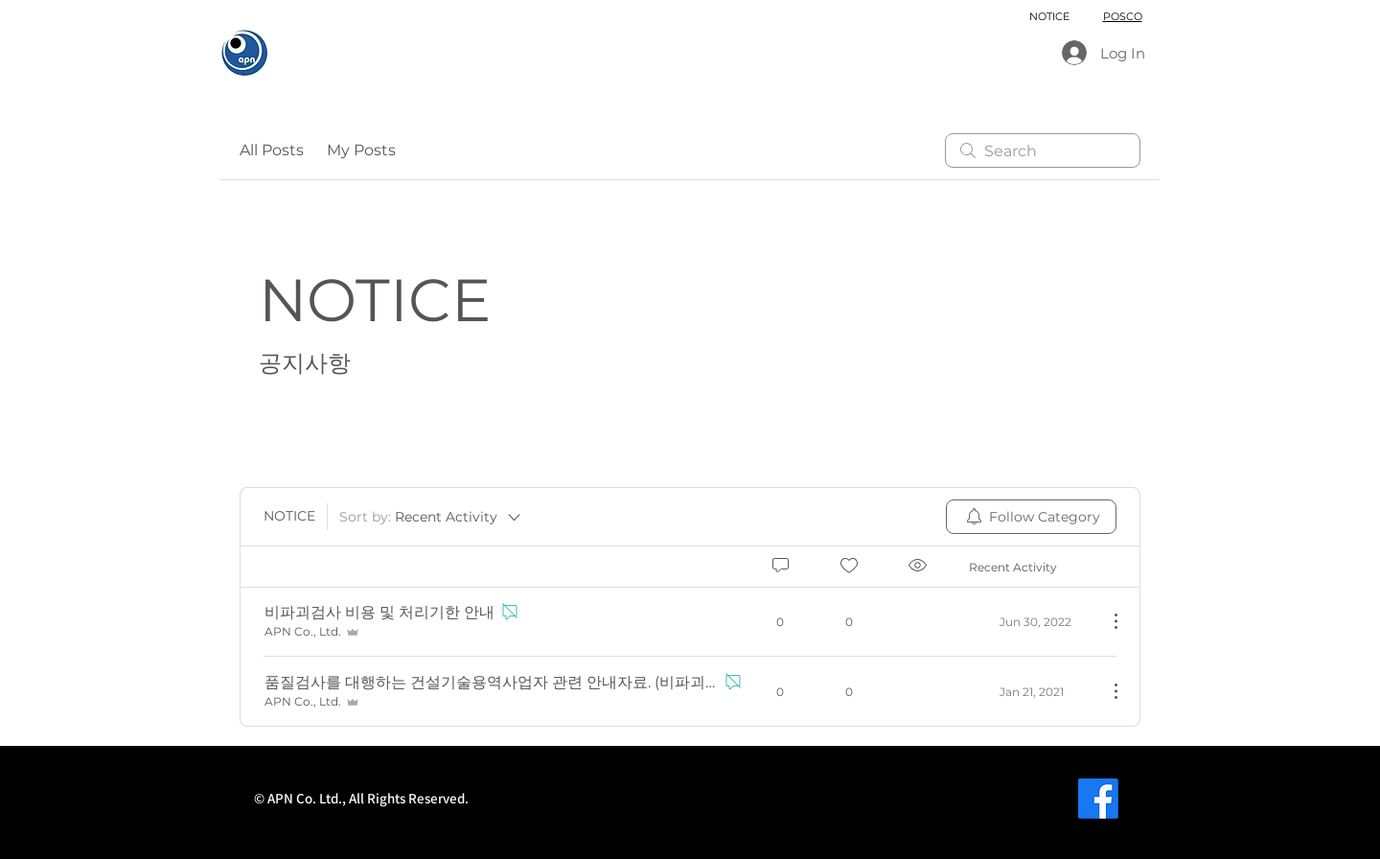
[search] (1042, 150)
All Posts (272, 150)
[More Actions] (1105, 621)
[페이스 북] (1098, 798)
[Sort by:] (431, 516)
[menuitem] (1031, 516)
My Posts (361, 150)
